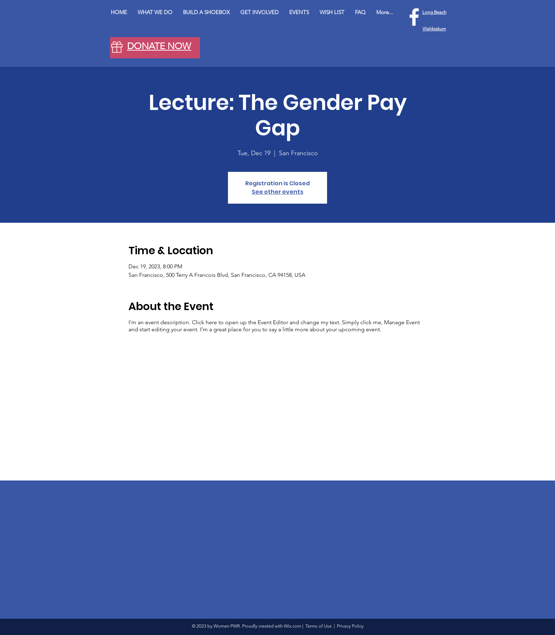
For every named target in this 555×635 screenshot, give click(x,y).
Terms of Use (318, 626)
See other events (277, 192)
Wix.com (292, 626)
